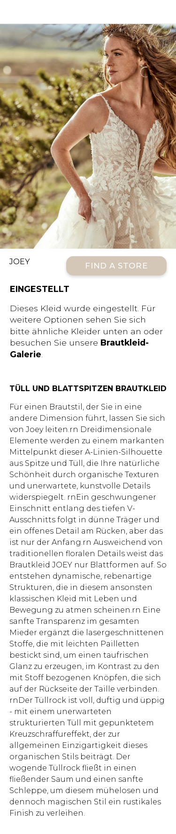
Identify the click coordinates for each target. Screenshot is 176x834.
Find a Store (116, 265)
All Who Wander (88, 12)
